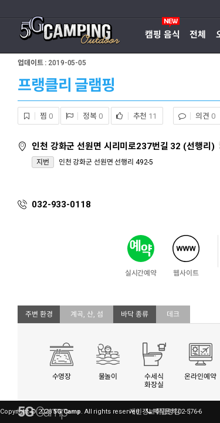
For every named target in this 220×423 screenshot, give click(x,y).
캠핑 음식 (162, 34)
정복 (81, 116)
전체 (197, 34)
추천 (134, 116)
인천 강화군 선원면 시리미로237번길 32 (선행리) (124, 146)
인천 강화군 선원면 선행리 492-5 (106, 162)
